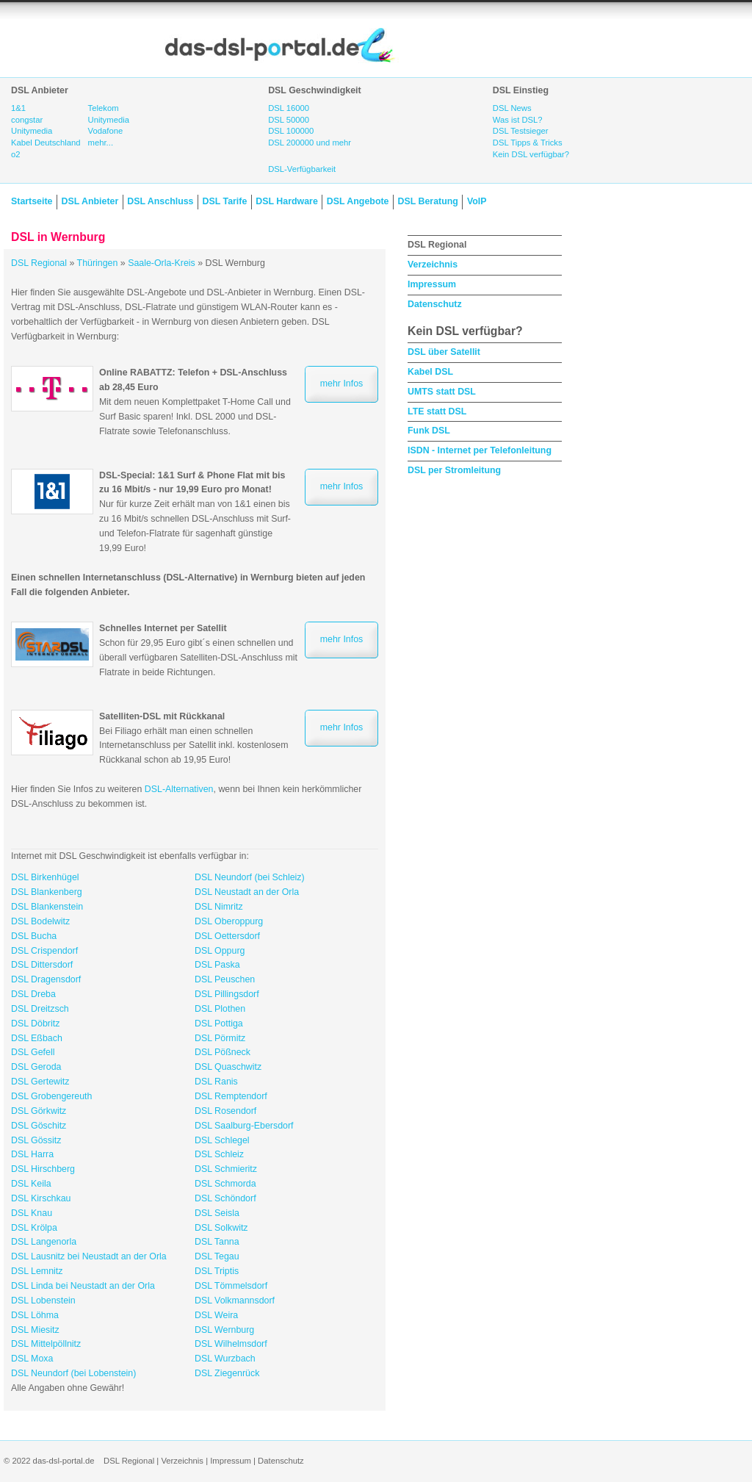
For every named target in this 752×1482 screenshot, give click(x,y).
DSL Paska (217, 965)
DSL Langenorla (43, 1242)
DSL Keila (31, 1184)
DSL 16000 (288, 108)
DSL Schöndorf (225, 1198)
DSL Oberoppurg (229, 921)
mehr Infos (342, 383)
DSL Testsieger (521, 130)
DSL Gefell (32, 1052)
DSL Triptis (217, 1271)
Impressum (432, 284)
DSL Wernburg (224, 1330)
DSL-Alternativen (179, 789)
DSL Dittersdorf (42, 965)
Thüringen (97, 263)
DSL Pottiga (219, 1023)
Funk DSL (429, 430)
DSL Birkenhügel (45, 877)
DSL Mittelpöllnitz (46, 1344)
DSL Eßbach (36, 1038)
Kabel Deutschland (46, 142)
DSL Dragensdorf (46, 979)
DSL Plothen (220, 1009)
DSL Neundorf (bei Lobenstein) (73, 1373)
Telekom (103, 108)
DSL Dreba (33, 994)
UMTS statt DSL (442, 391)
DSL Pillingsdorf (227, 994)
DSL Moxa (32, 1358)
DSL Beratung (427, 201)
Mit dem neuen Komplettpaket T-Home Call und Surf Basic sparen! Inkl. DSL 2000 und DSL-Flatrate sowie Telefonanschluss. (195, 401)
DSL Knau (31, 1213)
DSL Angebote (358, 201)
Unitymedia (31, 130)
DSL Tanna (217, 1242)
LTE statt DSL (437, 411)
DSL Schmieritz (226, 1169)
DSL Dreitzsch (40, 1009)
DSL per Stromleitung (454, 470)
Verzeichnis (433, 264)
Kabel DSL (430, 372)
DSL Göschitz (38, 1126)
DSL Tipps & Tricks (528, 142)
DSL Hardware (286, 201)
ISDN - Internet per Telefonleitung (480, 450)
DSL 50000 (288, 119)
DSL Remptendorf (231, 1096)
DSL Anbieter (89, 201)
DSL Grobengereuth (51, 1096)
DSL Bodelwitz (40, 921)
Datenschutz (435, 304)
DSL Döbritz (35, 1023)
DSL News (512, 108)
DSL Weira (216, 1315)
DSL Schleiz (219, 1154)
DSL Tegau (217, 1256)
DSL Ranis (216, 1081)
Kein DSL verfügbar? (531, 154)
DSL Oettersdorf (227, 936)
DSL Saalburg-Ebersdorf (244, 1126)
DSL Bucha (34, 936)
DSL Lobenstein (43, 1300)
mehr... (100, 142)
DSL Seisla (217, 1213)
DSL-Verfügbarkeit (302, 169)
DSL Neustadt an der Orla (247, 892)
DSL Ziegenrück (227, 1373)
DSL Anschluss (160, 201)
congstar (27, 119)
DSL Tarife (225, 201)
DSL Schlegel (222, 1140)
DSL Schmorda (225, 1184)
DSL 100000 (291, 130)
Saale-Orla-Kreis (161, 263)
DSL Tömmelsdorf (231, 1286)
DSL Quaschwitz (228, 1067)
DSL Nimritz (219, 907)
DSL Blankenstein (47, 907)
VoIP (477, 201)
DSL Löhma (35, 1315)
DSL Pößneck (222, 1052)
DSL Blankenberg (46, 892)
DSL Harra (32, 1154)
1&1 (18, 108)
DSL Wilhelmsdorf (231, 1344)
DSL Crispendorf (44, 951)
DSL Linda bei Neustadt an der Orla (83, 1286)
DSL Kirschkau (41, 1198)
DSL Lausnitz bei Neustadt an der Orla (89, 1256)
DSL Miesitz (35, 1330)
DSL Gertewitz (40, 1081)
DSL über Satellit (444, 352)
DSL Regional (39, 263)
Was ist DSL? (518, 119)
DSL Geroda (36, 1067)
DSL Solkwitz (221, 1228)
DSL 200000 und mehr (309, 142)
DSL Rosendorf (225, 1111)
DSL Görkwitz (38, 1111)
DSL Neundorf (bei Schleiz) (250, 877)
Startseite (31, 201)
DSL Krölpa (34, 1228)
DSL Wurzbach (225, 1358)
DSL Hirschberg (43, 1169)
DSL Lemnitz (36, 1271)
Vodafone (105, 130)
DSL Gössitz (36, 1140)
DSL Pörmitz (220, 1038)
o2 (16, 154)
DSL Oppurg (220, 951)
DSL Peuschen (225, 979)
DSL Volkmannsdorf (235, 1300)
